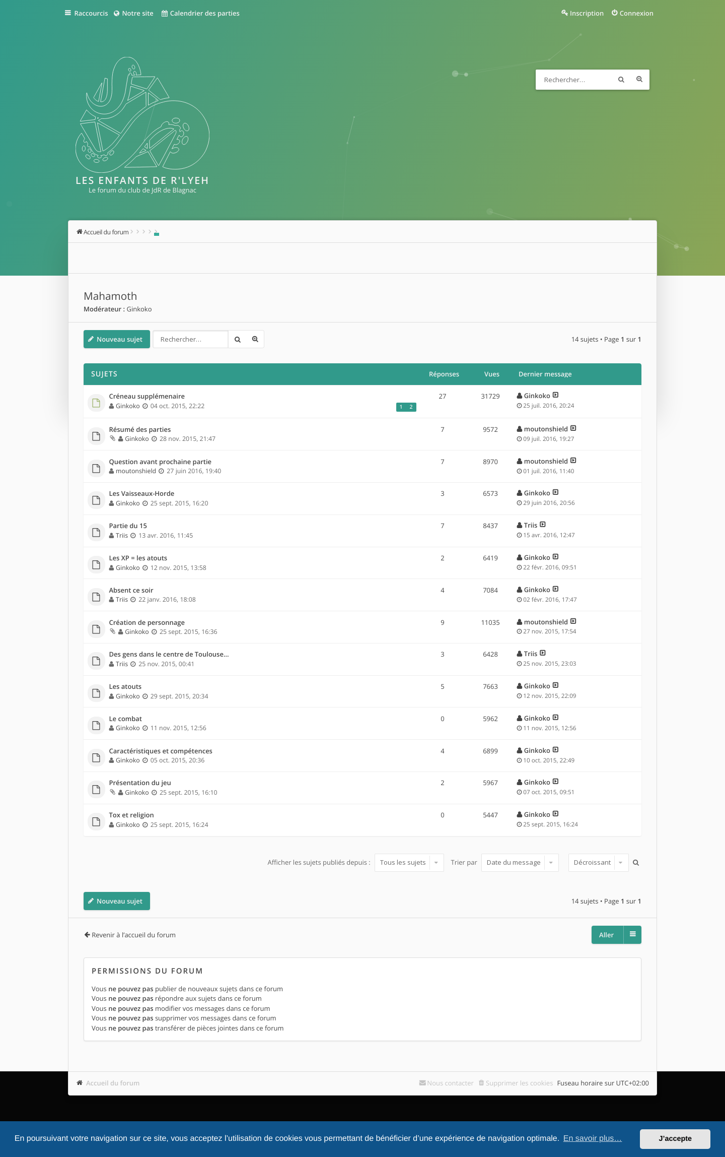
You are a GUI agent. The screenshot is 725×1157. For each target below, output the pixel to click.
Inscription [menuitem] (587, 13)
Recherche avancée (639, 80)
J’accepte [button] (675, 1139)
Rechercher (621, 80)
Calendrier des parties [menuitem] (205, 13)
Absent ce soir (131, 591)
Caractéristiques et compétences (160, 751)
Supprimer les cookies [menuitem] (519, 1082)
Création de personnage (147, 623)
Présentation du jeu (140, 783)
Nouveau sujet (119, 339)
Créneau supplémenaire (147, 397)
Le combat (125, 719)
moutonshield (546, 428)
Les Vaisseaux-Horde (142, 494)
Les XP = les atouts (138, 558)
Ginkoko (139, 308)
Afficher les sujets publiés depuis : (355, 862)
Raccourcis (94, 13)
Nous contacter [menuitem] (450, 1082)
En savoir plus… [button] (592, 1138)
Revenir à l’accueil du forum (134, 934)
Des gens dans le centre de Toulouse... (169, 655)
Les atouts (125, 687)
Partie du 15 (128, 526)
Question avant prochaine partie (160, 462)
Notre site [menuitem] (137, 13)
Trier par (505, 862)
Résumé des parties (140, 430)
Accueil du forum (113, 1082)
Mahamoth (110, 296)
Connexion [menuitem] (637, 13)
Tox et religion (131, 815)
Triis (122, 535)
